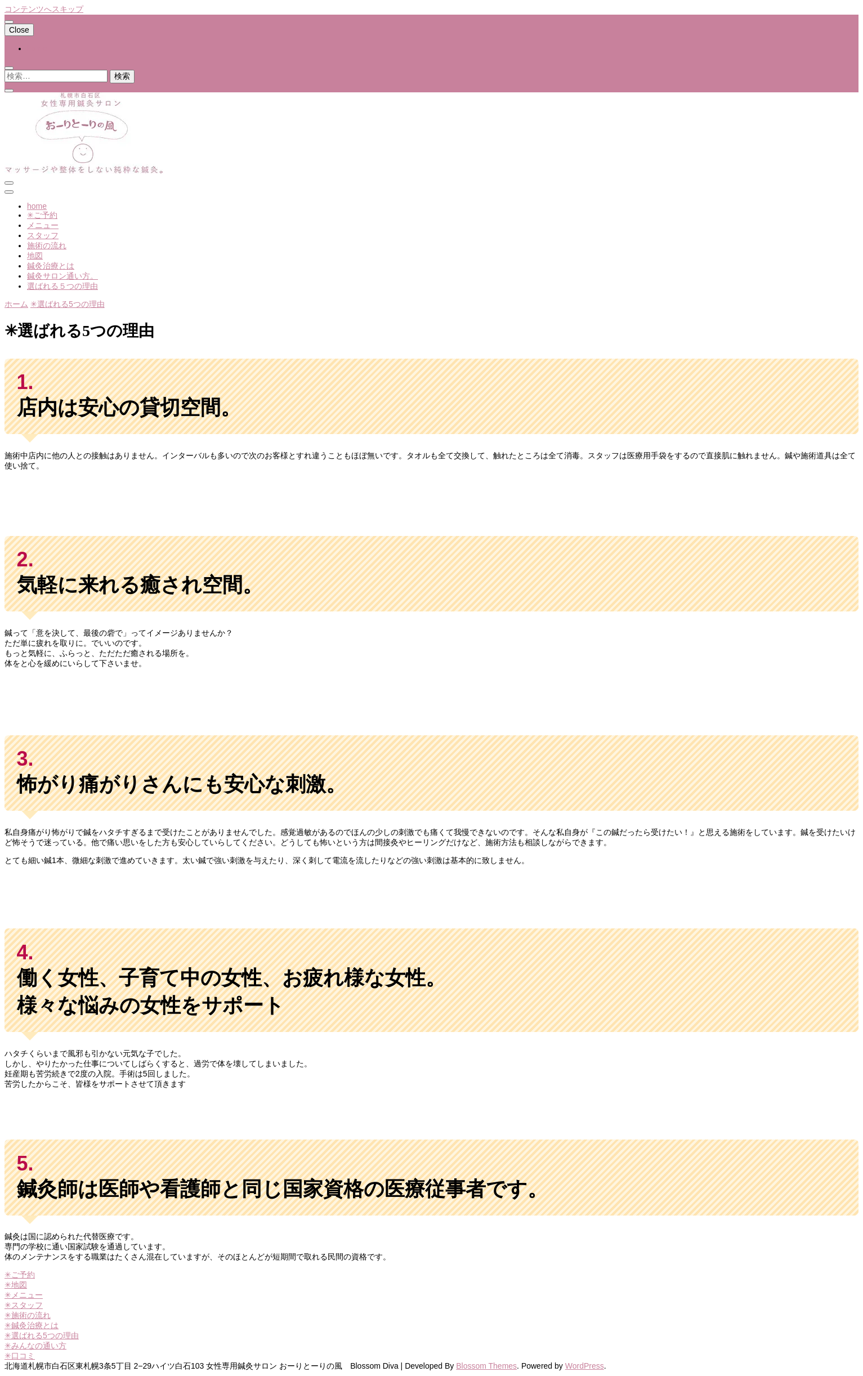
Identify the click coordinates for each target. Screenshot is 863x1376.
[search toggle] (9, 68)
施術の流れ (46, 245)
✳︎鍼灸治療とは (32, 1325)
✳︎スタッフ (24, 1305)
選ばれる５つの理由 (62, 286)
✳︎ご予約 (42, 215)
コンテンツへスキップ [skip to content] (44, 9)
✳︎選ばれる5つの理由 (42, 1335)
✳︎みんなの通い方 (35, 1345)
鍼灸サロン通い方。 (62, 275)
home (37, 48)
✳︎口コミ (20, 1355)
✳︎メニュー (24, 1294)
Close (19, 29)
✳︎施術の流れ (28, 1315)
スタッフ (43, 235)
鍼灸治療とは (50, 265)
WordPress (584, 1365)
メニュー (43, 225)
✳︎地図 (16, 1284)
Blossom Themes (486, 1365)
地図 (35, 255)
